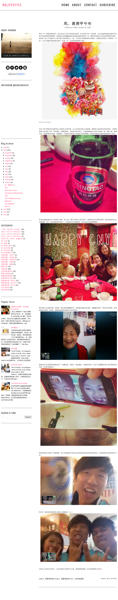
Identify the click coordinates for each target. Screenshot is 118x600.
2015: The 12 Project (11, 236)
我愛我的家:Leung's (9, 283)
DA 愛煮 (4, 243)
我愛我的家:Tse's (8, 285)
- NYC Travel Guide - (11, 229)
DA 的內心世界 (6, 246)
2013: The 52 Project (11, 232)
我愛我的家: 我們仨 (8, 280)
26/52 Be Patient (16, 365)
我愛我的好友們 (7, 278)
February (8, 179)
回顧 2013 (8, 201)
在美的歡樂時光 (7, 271)
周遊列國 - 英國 (7, 262)
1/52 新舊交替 (9, 204)
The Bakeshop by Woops (19, 383)
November (8, 155)
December (8, 153)
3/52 (6, 196)
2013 (5, 209)
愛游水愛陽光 (6, 273)
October (8, 158)
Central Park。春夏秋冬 (12, 239)
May (6, 171)
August (7, 163)
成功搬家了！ (15, 328)
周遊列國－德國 (7, 264)
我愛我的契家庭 (7, 276)
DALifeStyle (12, 4)
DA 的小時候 (6, 248)
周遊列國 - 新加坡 (8, 257)
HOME (65, 5)
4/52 (6, 188)
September (9, 161)
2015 (5, 147)
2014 (5, 150)
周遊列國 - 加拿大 (8, 255)
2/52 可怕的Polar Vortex (12, 198)
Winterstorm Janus (11, 190)
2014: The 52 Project (11, 234)
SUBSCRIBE (108, 5)
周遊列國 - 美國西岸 (8, 259)
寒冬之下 (8, 206)
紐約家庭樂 (5, 290)
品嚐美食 (4, 269)
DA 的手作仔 (6, 250)
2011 (5, 214)
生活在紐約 (5, 287)
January (8, 182)
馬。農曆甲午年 (10, 185)
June (7, 169)
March (7, 177)
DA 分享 (4, 241)
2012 (5, 212)
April (6, 174)
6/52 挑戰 (14, 348)
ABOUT (77, 5)
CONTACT (90, 5)
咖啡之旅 (4, 266)
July (6, 166)
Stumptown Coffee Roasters (14, 193)
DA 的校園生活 (6, 252)
